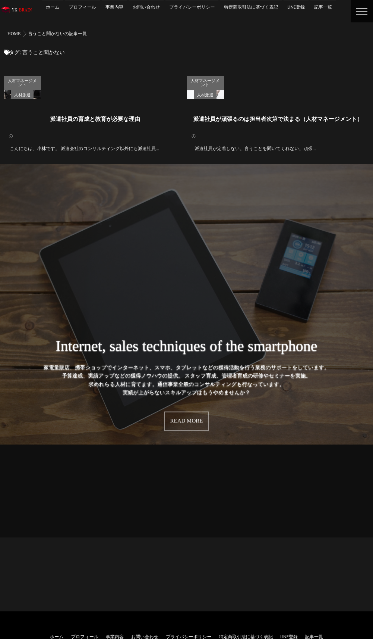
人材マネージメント (103, 79)
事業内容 (114, 7)
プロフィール (82, 7)
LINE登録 (296, 7)
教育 (156, 79)
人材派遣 (137, 79)
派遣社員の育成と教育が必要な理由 (95, 208)
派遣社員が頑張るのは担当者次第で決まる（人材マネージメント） (278, 208)
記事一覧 (323, 7)
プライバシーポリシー (192, 7)
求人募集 (175, 79)
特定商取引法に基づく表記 (251, 7)
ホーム (53, 7)
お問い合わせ (146, 7)
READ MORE (186, 499)
